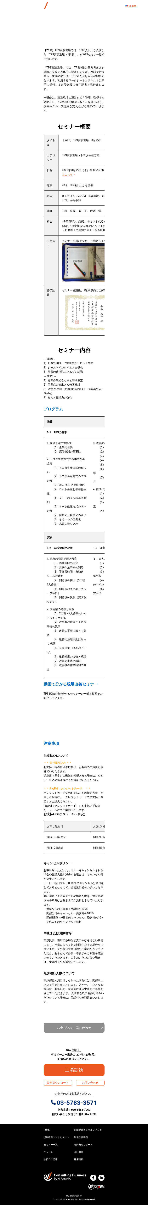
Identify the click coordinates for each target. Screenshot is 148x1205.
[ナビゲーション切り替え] (105, 6)
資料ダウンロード (58, 1082)
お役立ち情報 (51, 1159)
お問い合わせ (90, 1082)
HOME (47, 1130)
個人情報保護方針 (74, 1196)
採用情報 (78, 1159)
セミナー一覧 (51, 1144)
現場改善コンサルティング (88, 1130)
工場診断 (76, 1070)
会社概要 (78, 1152)
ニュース (48, 1152)
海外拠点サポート (83, 1144)
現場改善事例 (81, 1137)
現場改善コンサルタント (56, 1137)
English (132, 6)
